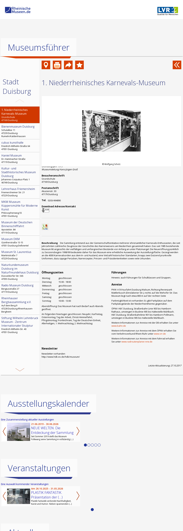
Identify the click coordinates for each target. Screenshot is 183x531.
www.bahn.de (118, 325)
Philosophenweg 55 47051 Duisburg (20, 208)
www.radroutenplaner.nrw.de (136, 341)
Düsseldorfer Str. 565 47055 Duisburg (20, 271)
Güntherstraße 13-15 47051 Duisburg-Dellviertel (20, 242)
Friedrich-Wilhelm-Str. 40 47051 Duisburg (20, 325)
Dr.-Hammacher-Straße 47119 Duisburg (20, 159)
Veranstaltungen (39, 468)
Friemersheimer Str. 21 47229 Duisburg (20, 192)
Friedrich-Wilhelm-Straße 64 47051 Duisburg (20, 146)
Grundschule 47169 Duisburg (20, 115)
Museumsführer (38, 47)
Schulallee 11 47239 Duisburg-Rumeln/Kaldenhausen (20, 131)
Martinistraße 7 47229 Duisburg (20, 255)
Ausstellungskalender (48, 403)
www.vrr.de (160, 333)
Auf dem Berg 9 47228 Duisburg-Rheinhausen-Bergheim (20, 304)
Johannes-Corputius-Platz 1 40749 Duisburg (20, 175)
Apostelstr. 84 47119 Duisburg (20, 227)
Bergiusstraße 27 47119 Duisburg (20, 288)
